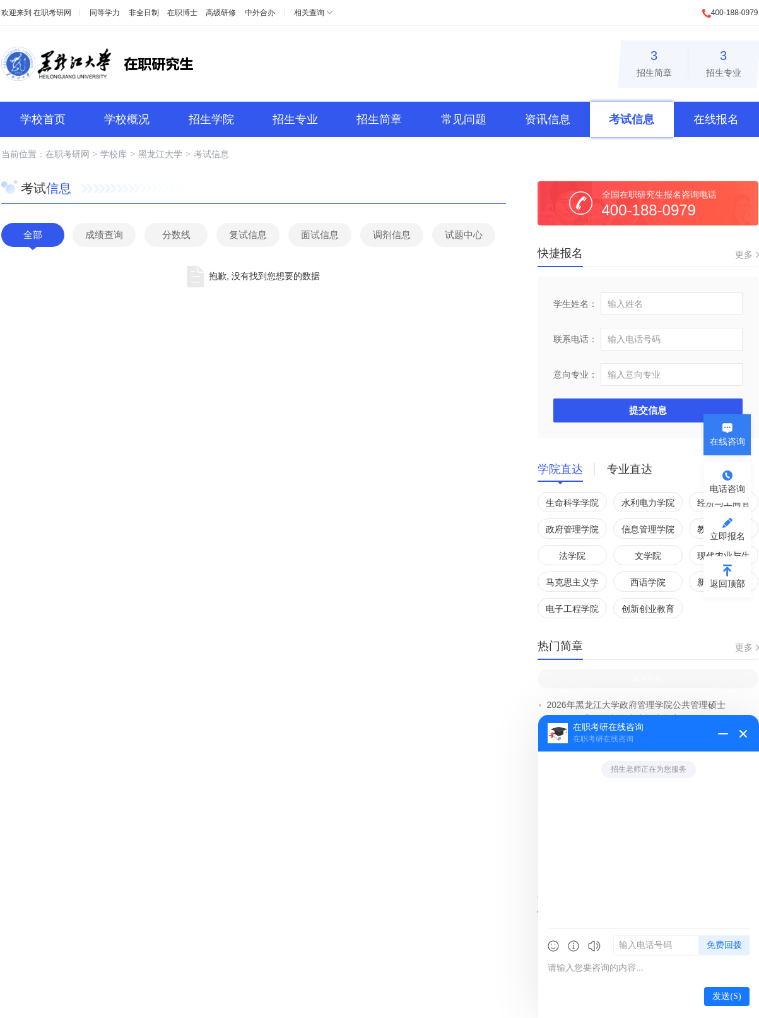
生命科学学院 (572, 503)
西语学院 (648, 582)
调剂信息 (392, 234)
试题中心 (464, 234)
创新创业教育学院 (647, 611)
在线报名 (716, 119)
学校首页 (43, 119)
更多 (744, 254)
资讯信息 (547, 119)
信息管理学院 (647, 529)
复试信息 (248, 234)
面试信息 (320, 234)
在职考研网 (52, 12)
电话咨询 (727, 489)
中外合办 (260, 12)
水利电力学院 (647, 503)
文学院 (648, 556)
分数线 (176, 234)
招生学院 (211, 119)
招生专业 (723, 61)
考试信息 (631, 119)
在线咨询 (727, 441)
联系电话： (575, 339)
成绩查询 (104, 234)
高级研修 (221, 12)
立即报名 (727, 536)
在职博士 (182, 12)
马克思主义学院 (572, 584)
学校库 (113, 154)
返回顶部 (727, 583)
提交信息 (648, 410)
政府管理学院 (572, 529)
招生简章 (654, 61)
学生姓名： (575, 304)
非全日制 (144, 12)
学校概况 (127, 119)
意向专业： (575, 374)
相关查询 (309, 12)
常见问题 (463, 119)
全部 (32, 234)
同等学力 (105, 12)
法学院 (572, 556)
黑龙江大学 (160, 154)
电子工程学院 (572, 609)
